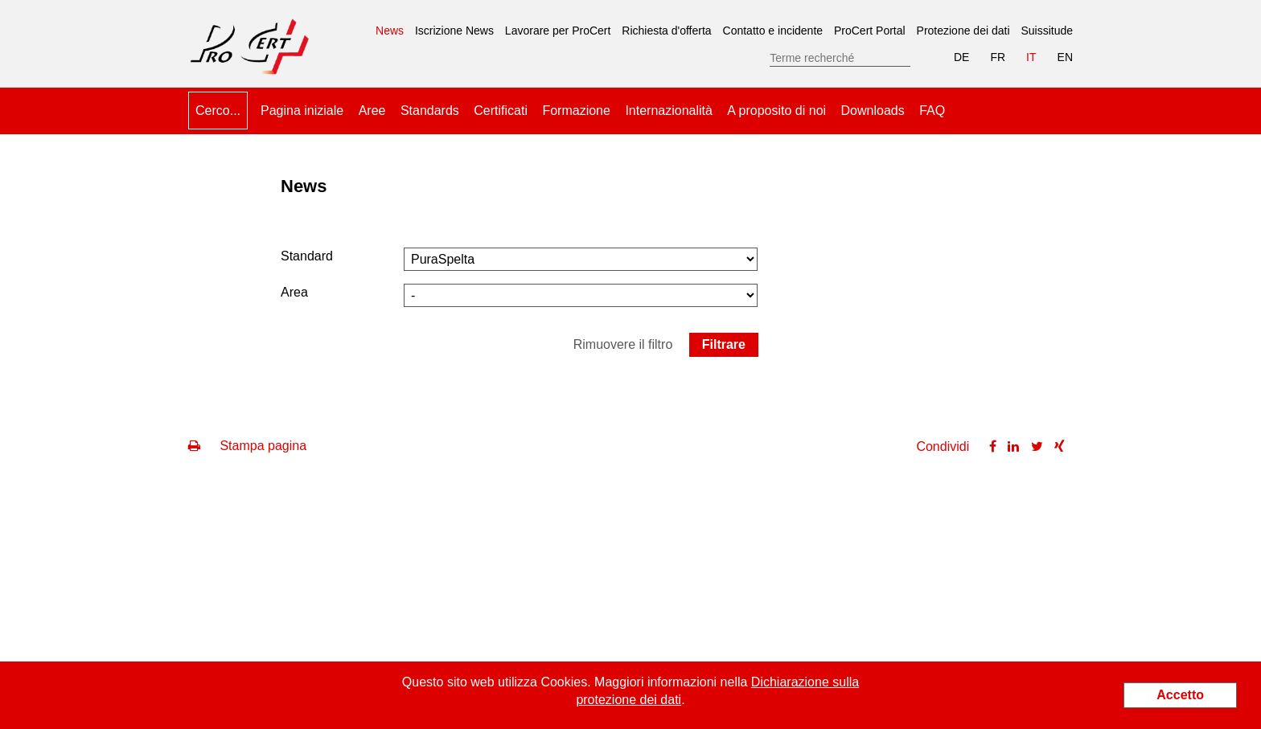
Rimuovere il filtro (623, 344)
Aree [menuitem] (372, 110)
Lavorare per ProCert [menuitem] (558, 30)
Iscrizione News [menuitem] (454, 30)
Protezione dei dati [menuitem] (963, 30)
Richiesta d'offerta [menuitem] (666, 30)
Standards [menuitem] (429, 110)
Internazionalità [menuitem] (669, 110)
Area (294, 292)
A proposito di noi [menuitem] (776, 110)
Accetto (1180, 695)
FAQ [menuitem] (932, 110)
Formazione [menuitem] (576, 110)
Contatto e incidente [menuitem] (773, 30)
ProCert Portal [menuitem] (870, 30)
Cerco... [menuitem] (217, 110)
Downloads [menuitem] (873, 110)
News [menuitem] (390, 25)
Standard (307, 256)
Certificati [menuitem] (501, 110)
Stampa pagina (247, 446)
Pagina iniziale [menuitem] (302, 110)
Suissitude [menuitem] (1047, 30)
